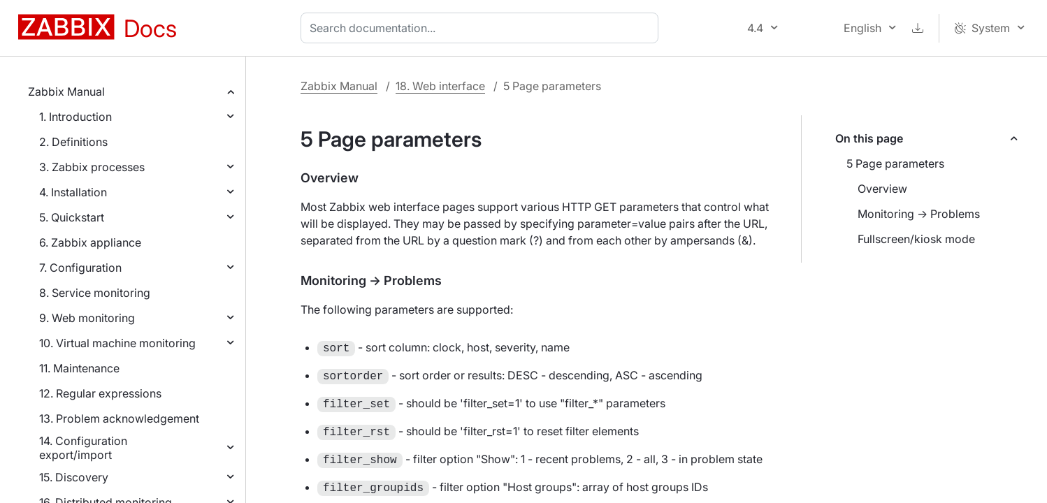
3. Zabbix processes (92, 167)
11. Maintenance (79, 368)
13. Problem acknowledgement (119, 418)
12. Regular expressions (100, 393)
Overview (882, 189)
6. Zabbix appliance (90, 242)
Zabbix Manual (66, 92)
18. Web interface (440, 86)
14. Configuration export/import (83, 448)
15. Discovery (73, 477)
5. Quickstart (71, 217)
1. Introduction (75, 117)
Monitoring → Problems (919, 214)
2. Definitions (73, 142)
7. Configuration (80, 268)
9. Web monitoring (87, 318)
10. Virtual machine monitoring (117, 343)
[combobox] (482, 28)
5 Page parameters (895, 163)
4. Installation (73, 192)
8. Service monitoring (94, 293)
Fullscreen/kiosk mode (916, 239)
